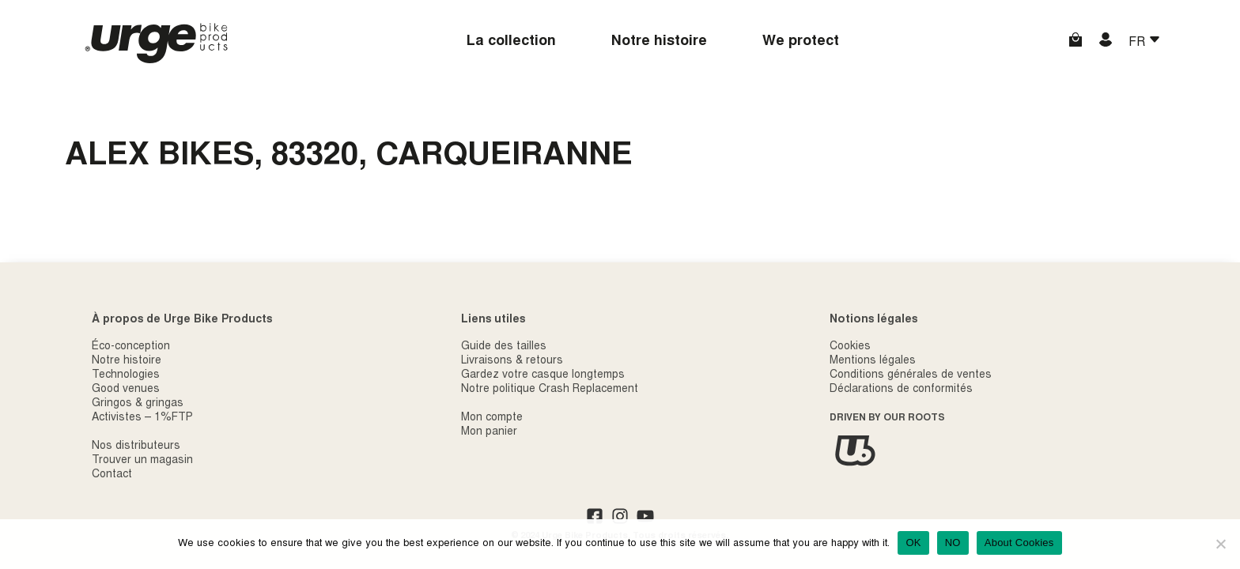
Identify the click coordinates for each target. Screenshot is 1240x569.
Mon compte (492, 418)
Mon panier (489, 432)
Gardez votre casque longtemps (543, 375)
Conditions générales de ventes (911, 375)
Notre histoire (659, 42)
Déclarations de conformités (901, 389)
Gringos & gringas (137, 403)
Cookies (850, 346)
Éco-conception (131, 346)
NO (953, 542)
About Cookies (1019, 542)
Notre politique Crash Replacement (549, 389)
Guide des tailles (503, 346)
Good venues (126, 389)
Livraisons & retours (512, 361)
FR (1138, 42)
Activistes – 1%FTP (142, 418)
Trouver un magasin (142, 460)
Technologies (126, 375)
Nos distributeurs (136, 446)
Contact (112, 474)
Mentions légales (873, 361)
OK (913, 542)
